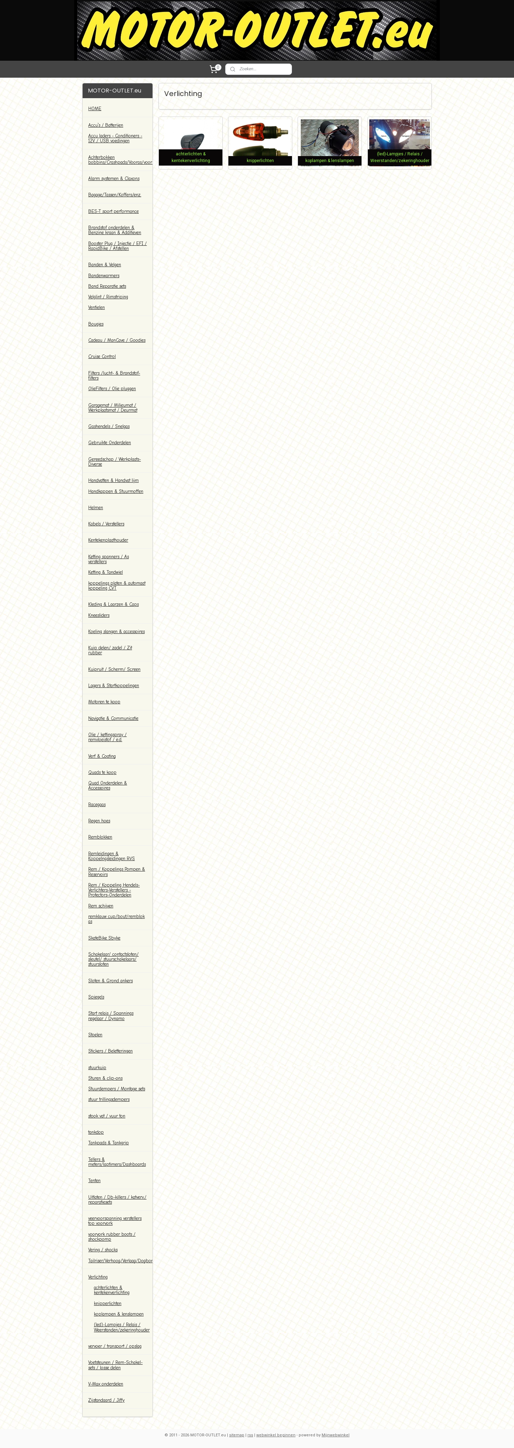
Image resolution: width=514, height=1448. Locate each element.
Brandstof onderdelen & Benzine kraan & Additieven (114, 230)
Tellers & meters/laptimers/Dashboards (117, 1162)
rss (250, 1435)
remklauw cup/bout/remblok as (116, 919)
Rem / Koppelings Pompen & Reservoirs (116, 871)
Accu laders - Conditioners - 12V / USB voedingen (115, 138)
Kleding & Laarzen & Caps (113, 604)
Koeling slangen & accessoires (116, 631)
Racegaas (97, 804)
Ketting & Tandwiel (105, 572)
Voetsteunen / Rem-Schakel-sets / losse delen (115, 1365)
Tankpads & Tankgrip (108, 1142)
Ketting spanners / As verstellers (108, 559)
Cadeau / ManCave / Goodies (116, 340)
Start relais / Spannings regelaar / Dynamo (110, 1016)
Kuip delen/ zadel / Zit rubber (110, 650)
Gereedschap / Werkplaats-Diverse (114, 462)
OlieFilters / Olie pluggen (112, 388)
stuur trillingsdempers (109, 1099)
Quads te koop (102, 772)
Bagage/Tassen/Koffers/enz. (114, 194)
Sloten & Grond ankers (110, 980)
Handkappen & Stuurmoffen (115, 491)
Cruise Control (102, 356)
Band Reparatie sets (107, 286)
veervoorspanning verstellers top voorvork (115, 1221)
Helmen (95, 507)
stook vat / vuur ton (106, 1116)
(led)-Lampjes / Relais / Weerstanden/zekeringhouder (122, 1327)
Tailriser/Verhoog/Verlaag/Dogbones (120, 1260)
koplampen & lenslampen (119, 1314)
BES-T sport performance (113, 211)
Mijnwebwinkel (335, 1435)
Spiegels (96, 997)
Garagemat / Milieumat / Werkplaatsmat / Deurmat (112, 408)
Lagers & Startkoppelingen (113, 685)
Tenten (94, 1180)
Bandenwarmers (103, 275)
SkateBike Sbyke (104, 938)
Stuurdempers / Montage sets (116, 1088)
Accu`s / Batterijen (105, 125)
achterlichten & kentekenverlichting (112, 1290)
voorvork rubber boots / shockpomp (112, 1237)
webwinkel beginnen (275, 1435)
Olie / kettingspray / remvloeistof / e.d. (107, 737)
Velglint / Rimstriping (108, 296)
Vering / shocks (103, 1249)
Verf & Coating (102, 756)
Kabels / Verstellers (106, 523)
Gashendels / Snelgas (109, 426)
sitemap (236, 1435)
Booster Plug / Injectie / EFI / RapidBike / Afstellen (117, 246)
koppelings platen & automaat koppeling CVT (116, 585)
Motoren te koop (104, 701)
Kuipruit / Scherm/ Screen (114, 669)
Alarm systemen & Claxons (113, 178)
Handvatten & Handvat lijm (113, 480)
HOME (94, 108)
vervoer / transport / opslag (115, 1346)
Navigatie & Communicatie (113, 718)
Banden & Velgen (104, 264)
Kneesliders (98, 615)
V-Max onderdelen (105, 1384)
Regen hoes (99, 820)
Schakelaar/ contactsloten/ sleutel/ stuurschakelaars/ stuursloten (113, 959)
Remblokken (100, 837)
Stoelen (95, 1034)
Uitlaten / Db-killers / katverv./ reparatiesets (117, 1199)
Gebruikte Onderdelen (109, 442)
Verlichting (98, 1277)
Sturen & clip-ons (105, 1078)
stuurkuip (97, 1067)
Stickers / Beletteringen (110, 1051)
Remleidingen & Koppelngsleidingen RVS (111, 856)
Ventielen (96, 307)
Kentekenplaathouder (108, 540)
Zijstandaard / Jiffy (106, 1400)
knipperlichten (107, 1303)
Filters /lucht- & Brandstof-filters (114, 375)
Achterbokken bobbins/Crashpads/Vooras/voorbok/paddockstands (120, 160)
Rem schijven (100, 905)
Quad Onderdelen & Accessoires (107, 785)
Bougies (95, 324)
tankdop (96, 1132)
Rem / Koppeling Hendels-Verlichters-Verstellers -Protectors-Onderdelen (114, 890)
